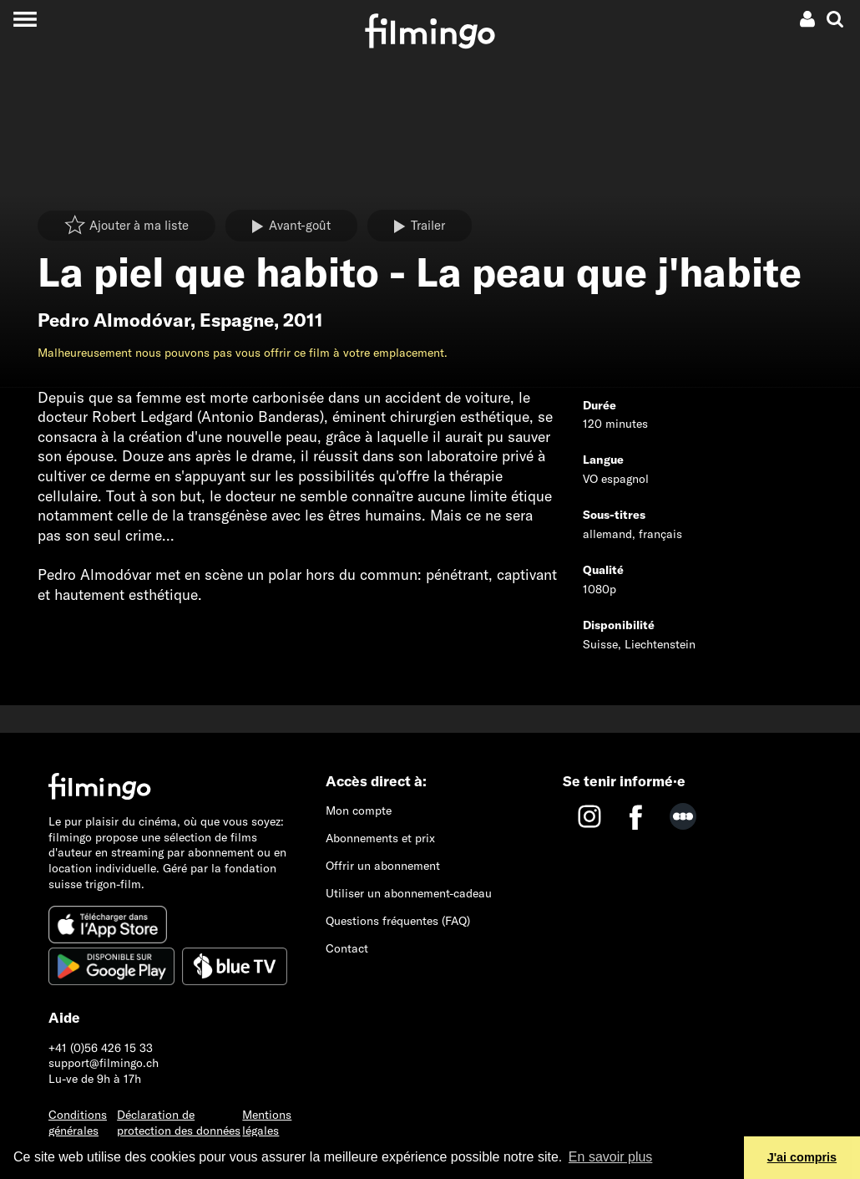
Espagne (237, 320)
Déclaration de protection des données (178, 1122)
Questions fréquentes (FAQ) (398, 920)
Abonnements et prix (380, 838)
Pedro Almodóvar (114, 320)
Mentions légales (266, 1122)
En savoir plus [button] (611, 1157)
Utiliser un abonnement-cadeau (409, 893)
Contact (347, 948)
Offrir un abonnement (383, 865)
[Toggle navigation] (24, 19)
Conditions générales (77, 1122)
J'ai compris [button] (802, 1157)
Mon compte (359, 810)
